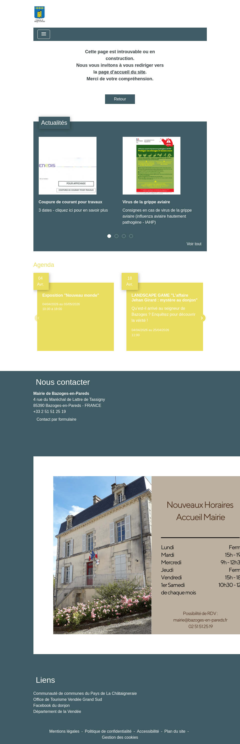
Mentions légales (64, 731)
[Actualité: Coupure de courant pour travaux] (78, 177)
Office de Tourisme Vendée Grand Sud (67, 699)
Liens (45, 680)
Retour (120, 99)
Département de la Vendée (57, 711)
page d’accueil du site (121, 72)
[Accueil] (39, 14)
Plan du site (174, 731)
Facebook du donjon (51, 705)
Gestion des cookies (120, 737)
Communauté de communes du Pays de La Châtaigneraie (85, 693)
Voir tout (194, 244)
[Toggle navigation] (43, 34)
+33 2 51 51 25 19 (49, 411)
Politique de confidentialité (108, 731)
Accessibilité (148, 731)
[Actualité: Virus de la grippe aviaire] (162, 183)
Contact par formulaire (56, 419)
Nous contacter (63, 382)
